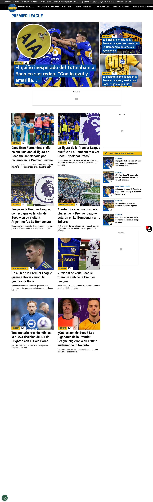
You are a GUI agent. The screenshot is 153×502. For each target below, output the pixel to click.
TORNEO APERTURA (83, 7)
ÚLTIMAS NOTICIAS (26, 7)
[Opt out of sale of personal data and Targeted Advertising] (5, 498)
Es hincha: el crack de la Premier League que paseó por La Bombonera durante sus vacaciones (121, 45)
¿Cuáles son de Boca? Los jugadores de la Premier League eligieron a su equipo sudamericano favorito (77, 339)
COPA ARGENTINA (102, 7)
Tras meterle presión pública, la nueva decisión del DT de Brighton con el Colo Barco (31, 337)
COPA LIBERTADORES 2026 (48, 7)
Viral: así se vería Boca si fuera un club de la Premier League (76, 277)
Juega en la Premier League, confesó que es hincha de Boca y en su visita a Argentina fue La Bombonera (31, 215)
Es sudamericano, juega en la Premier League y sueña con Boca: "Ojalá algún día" (120, 80)
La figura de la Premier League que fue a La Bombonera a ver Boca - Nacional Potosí (79, 152)
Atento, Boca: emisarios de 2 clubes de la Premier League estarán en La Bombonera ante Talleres (79, 215)
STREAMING (67, 7)
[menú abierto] (4, 6)
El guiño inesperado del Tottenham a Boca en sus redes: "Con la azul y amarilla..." (54, 74)
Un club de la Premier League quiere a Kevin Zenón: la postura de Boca (31, 277)
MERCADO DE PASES (121, 7)
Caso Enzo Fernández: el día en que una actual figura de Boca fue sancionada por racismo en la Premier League (32, 154)
